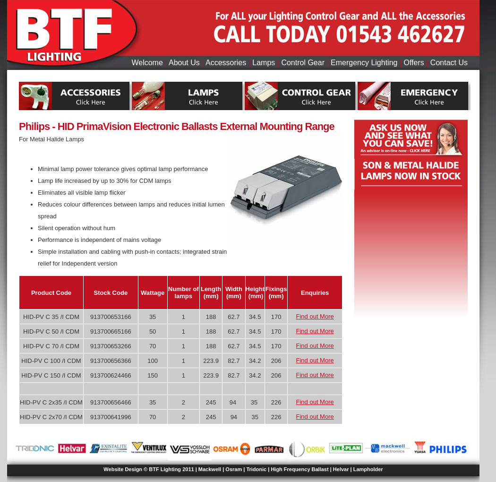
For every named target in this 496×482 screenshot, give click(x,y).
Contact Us (449, 63)
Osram (233, 469)
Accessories (225, 63)
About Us (184, 63)
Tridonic (256, 469)
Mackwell (209, 469)
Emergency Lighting (364, 63)
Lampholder (368, 469)
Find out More (315, 316)
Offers (414, 63)
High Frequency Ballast (299, 469)
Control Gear (303, 63)
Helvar (341, 469)
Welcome (146, 63)
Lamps (263, 63)
